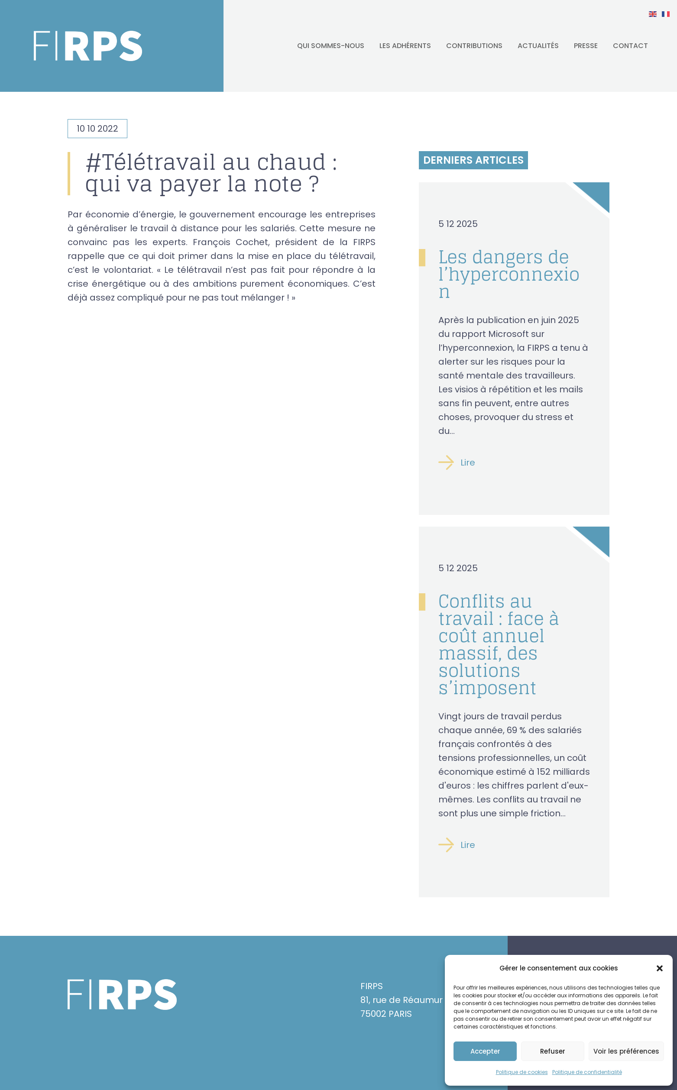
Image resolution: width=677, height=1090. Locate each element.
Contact (630, 46)
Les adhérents (405, 46)
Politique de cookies (522, 1072)
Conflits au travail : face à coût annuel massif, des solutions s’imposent (498, 644)
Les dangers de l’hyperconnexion (509, 274)
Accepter (485, 1051)
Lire (467, 462)
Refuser (552, 1051)
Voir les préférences (626, 1051)
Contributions (474, 46)
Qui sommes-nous (330, 46)
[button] (659, 968)
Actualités (538, 46)
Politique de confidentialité (587, 1072)
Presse (586, 46)
